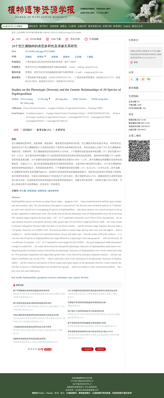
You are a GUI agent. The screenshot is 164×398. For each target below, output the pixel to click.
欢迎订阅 (107, 26)
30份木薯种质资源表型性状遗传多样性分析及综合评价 (36, 315)
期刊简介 (43, 26)
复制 (136, 62)
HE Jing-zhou (61, 99)
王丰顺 (78, 57)
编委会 (63, 26)
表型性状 (42, 191)
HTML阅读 (35, 39)
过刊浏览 (21, 33)
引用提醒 (94, 39)
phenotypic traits (65, 277)
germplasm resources (47, 277)
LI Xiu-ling (43, 99)
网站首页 (33, 26)
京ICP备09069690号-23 (82, 384)
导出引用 (75, 39)
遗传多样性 (53, 191)
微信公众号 (137, 26)
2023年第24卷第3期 (34, 33)
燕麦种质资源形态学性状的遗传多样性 (29, 339)
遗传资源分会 (94, 26)
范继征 (28, 57)
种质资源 (31, 191)
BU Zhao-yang (27, 103)
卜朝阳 (90, 57)
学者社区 (100, 349)
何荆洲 (54, 57)
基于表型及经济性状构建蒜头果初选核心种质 (87, 323)
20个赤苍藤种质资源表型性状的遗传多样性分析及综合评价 (92, 291)
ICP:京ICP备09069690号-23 (82, 381)
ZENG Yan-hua (79, 99)
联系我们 (117, 26)
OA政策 (72, 26)
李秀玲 (40, 57)
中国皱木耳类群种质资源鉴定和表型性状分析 (87, 302)
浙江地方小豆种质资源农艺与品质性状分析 (86, 311)
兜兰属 (22, 191)
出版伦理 (82, 26)
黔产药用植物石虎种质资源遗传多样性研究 (31, 291)
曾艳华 (66, 57)
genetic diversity (81, 277)
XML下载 (56, 39)
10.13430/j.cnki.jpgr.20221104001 (40, 51)
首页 (13, 33)
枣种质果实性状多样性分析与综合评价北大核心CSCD (90, 331)
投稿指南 (54, 26)
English (127, 26)
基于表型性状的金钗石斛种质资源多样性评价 (32, 303)
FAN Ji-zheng (26, 99)
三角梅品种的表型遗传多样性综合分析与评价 (32, 327)
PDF (18, 39)
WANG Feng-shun (100, 99)
